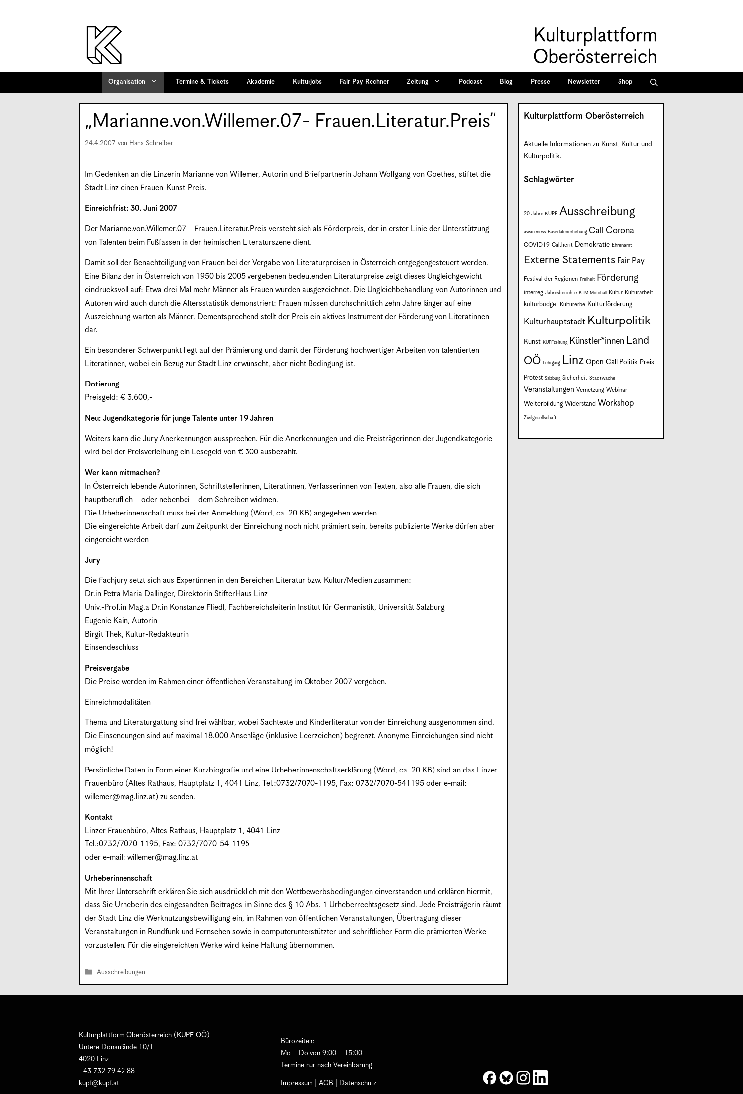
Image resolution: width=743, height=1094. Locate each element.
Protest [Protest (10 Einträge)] (533, 378)
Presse (540, 82)
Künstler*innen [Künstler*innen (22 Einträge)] (596, 341)
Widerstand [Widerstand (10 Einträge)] (580, 404)
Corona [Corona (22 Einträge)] (620, 230)
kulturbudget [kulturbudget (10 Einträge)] (541, 304)
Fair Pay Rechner (364, 82)
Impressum (297, 1083)
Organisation (136, 82)
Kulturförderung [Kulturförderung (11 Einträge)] (609, 304)
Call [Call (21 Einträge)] (596, 231)
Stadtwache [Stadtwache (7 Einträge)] (602, 378)
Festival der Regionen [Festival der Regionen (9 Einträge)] (551, 279)
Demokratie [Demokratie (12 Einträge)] (592, 245)
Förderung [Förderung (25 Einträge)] (617, 278)
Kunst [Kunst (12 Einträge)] (532, 342)
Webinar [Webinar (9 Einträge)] (616, 390)
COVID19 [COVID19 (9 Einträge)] (537, 245)
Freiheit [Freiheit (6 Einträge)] (587, 279)
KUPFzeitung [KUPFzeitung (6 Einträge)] (555, 342)
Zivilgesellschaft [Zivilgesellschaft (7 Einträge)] (540, 418)
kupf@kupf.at (99, 1083)
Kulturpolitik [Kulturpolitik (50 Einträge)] (619, 321)
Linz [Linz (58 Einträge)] (573, 360)
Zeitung (427, 82)
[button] (654, 82)
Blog (506, 82)
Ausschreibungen (121, 973)
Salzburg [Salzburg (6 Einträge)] (552, 378)
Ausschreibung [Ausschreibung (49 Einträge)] (597, 212)
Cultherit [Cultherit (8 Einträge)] (562, 245)
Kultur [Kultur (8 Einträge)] (616, 292)
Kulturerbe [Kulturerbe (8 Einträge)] (572, 304)
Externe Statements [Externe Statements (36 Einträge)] (569, 260)
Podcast (470, 82)
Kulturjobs (307, 82)
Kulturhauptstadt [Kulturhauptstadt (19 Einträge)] (554, 322)
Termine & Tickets (202, 82)
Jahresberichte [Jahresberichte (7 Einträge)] (561, 293)
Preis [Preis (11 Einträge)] (647, 362)
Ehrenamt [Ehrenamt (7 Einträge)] (622, 245)
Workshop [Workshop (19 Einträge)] (616, 403)
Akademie (261, 82)
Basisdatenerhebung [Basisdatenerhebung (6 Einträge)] (567, 232)
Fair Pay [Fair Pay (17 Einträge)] (631, 261)
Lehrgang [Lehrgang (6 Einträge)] (551, 363)
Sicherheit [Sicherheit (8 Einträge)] (574, 378)
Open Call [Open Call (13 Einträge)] (602, 362)
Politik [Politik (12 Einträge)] (628, 362)
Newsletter (584, 82)
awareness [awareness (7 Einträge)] (535, 232)
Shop (625, 82)
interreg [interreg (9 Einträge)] (533, 292)
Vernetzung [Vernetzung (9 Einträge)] (590, 390)
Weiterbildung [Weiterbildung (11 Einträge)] (543, 404)
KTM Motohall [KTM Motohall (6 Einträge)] (593, 293)
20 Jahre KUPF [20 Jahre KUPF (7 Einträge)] (540, 214)
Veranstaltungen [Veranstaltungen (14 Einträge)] (549, 390)
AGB (326, 1083)
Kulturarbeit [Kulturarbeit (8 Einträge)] (639, 292)
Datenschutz (357, 1083)
